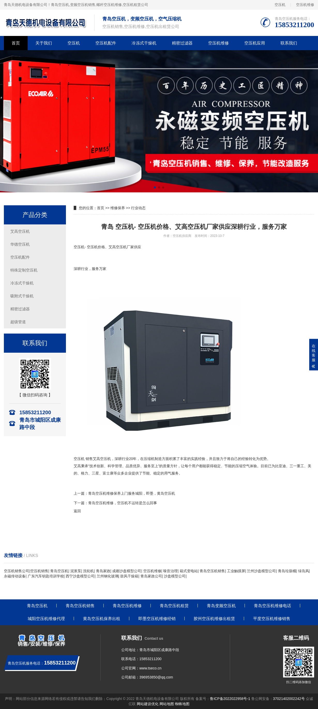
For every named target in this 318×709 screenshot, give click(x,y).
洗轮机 (88, 571)
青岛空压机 (60, 5)
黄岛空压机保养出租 (101, 618)
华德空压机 (20, 244)
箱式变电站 (189, 571)
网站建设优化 (147, 704)
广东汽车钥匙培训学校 (46, 576)
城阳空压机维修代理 (46, 618)
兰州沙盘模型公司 (261, 571)
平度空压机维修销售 (271, 618)
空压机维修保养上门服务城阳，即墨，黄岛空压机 (135, 493)
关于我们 (43, 43)
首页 (16, 43)
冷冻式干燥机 (144, 43)
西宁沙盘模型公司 (80, 576)
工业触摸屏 (236, 571)
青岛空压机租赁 (174, 606)
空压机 (280, 5)
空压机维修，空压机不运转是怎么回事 (126, 503)
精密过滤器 (182, 43)
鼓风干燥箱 (129, 576)
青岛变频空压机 (221, 606)
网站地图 (167, 704)
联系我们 (289, 43)
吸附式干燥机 (22, 296)
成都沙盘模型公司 (126, 571)
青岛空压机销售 (212, 571)
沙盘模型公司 (175, 576)
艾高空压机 (20, 231)
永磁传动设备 (15, 576)
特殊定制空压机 (23, 270)
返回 (77, 511)
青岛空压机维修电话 (272, 606)
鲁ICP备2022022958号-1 (230, 699)
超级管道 (18, 322)
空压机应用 (254, 43)
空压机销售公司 (16, 571)
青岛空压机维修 (127, 606)
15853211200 (150, 659)
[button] (155, 187)
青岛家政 (103, 571)
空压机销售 (39, 571)
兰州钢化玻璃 (107, 576)
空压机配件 (105, 43)
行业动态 (138, 208)
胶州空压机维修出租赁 (214, 618)
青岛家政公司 (151, 576)
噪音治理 (170, 571)
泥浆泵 (75, 571)
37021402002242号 (289, 699)
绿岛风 (303, 571)
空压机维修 (305, 5)
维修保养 (117, 208)
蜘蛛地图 (182, 704)
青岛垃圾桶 (287, 571)
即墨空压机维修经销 (157, 618)
